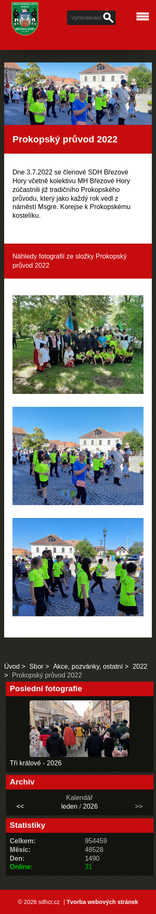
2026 (90, 806)
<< (20, 806)
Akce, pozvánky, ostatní (88, 666)
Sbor (37, 666)
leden (69, 806)
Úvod (12, 666)
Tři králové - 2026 (36, 763)
